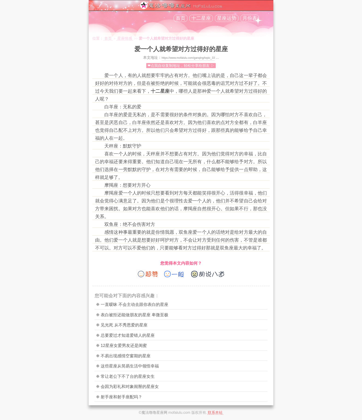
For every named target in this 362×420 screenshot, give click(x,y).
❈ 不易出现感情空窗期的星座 (123, 356)
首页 (180, 18)
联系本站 (215, 412)
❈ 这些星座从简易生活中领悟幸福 (127, 366)
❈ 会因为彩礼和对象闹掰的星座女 (127, 386)
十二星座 (201, 18)
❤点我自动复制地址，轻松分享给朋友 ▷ (181, 66)
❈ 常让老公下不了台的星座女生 (125, 376)
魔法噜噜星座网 (154, 412)
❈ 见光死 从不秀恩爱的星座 (122, 325)
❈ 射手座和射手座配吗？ (119, 397)
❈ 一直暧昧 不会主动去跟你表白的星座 (132, 304)
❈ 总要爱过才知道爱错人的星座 (125, 335)
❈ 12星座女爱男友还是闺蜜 (121, 345)
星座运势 (226, 18)
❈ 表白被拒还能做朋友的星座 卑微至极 (132, 315)
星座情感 (124, 38)
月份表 (249, 18)
